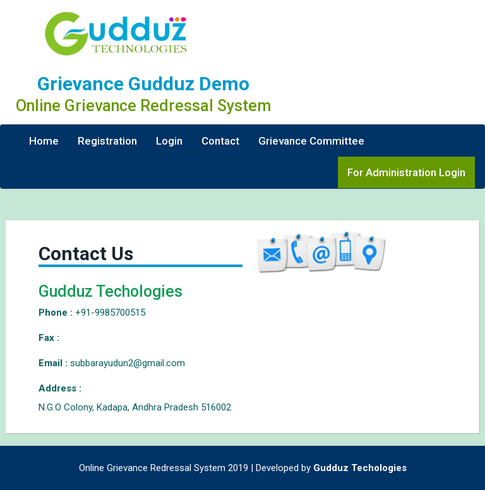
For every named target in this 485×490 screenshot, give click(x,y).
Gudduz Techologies (360, 468)
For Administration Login (406, 172)
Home (44, 140)
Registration (107, 140)
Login (169, 140)
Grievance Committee (311, 140)
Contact (220, 140)
